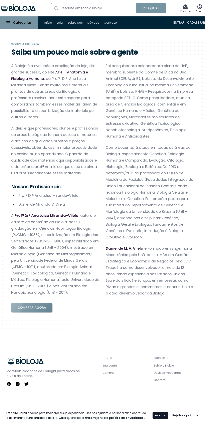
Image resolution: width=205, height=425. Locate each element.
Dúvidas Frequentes (167, 373)
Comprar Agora (32, 307)
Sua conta (109, 366)
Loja (60, 22)
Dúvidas (93, 22)
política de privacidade (126, 418)
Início (48, 22)
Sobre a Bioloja (164, 366)
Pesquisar (151, 8)
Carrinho (108, 373)
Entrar (179, 22)
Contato (110, 22)
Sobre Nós (75, 22)
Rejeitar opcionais (185, 415)
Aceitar (160, 415)
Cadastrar (196, 22)
